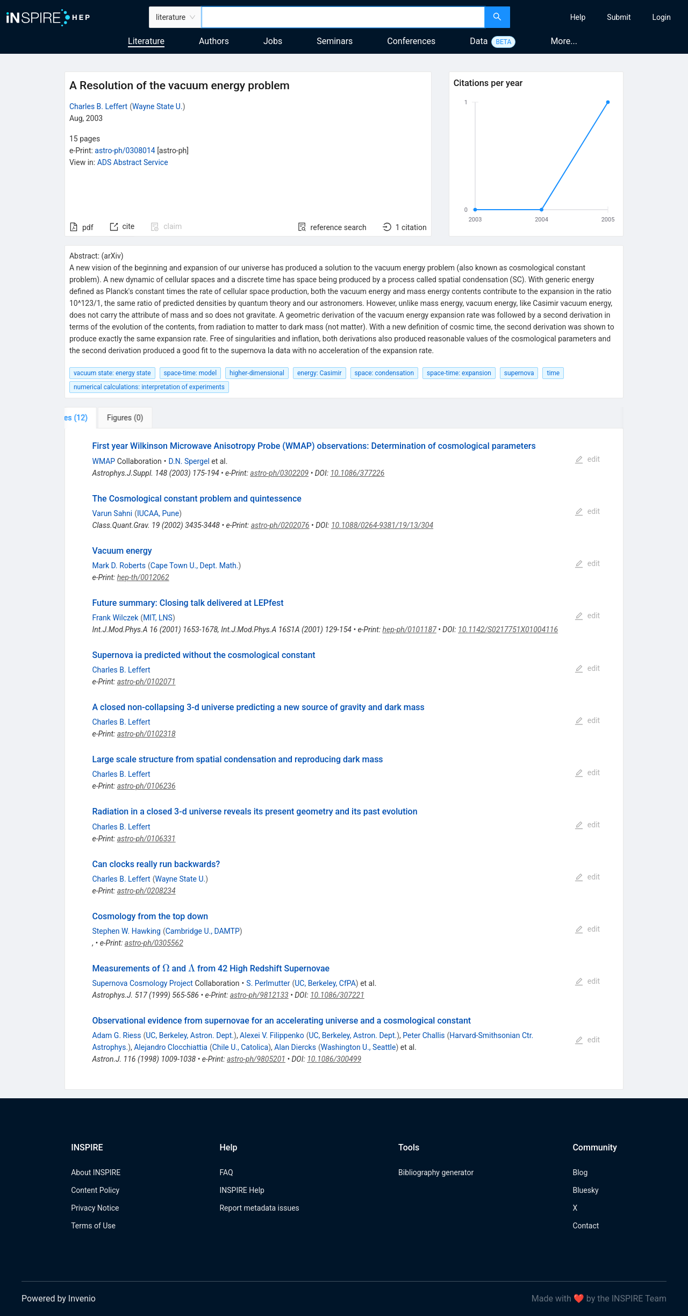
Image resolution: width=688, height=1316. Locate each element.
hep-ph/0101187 (409, 629)
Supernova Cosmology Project (142, 983)
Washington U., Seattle (358, 1047)
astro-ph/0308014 (125, 150)
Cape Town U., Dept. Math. (194, 565)
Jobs (272, 41)
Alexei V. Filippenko (272, 1035)
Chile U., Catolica (240, 1047)
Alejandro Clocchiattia (170, 1047)
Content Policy (95, 1190)
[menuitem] (578, 17)
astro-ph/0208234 (146, 890)
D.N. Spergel (189, 461)
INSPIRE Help (241, 1190)
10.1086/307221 (337, 995)
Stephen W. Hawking (126, 931)
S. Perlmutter (268, 983)
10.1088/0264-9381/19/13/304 (382, 525)
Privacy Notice (95, 1208)
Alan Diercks (295, 1047)
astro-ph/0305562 (154, 943)
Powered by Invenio (59, 1298)
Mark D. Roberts (119, 565)
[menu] (600, 17)
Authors (214, 41)
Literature (146, 41)
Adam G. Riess (116, 1035)
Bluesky (585, 1190)
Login (661, 17)
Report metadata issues (259, 1208)
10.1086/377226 (357, 473)
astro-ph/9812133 (259, 995)
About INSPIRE (95, 1172)
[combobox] (343, 17)
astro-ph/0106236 (146, 786)
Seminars (335, 41)
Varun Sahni (112, 513)
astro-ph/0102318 (146, 733)
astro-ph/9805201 (256, 1059)
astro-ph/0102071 (146, 681)
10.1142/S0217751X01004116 (508, 629)
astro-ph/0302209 (279, 473)
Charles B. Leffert (98, 106)
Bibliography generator (436, 1172)
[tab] (100, 418)
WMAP (103, 461)
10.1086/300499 (334, 1059)
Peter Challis (424, 1035)
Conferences (411, 41)
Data (479, 41)
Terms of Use (93, 1225)
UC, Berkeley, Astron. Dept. (190, 1035)
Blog (579, 1172)
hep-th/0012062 (143, 577)
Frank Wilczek (115, 617)
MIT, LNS (158, 617)
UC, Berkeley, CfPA (325, 983)
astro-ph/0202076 (280, 525)
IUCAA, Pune (158, 513)
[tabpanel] (344, 759)
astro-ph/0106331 (146, 838)
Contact (585, 1225)
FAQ (226, 1172)
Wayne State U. (157, 106)
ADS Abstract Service (132, 162)
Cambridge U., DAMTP (203, 931)
